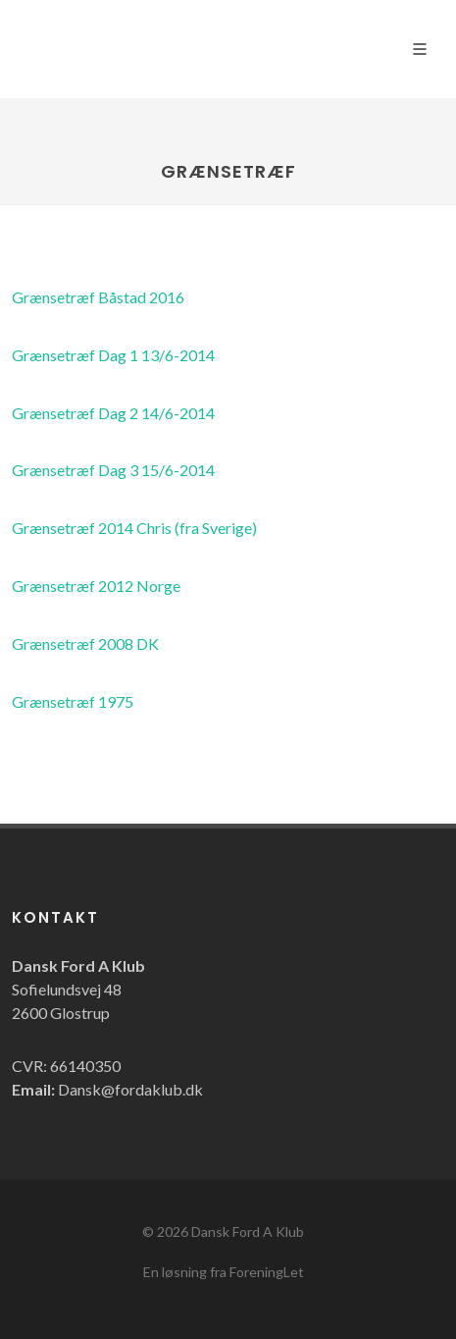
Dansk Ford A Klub (247, 1231)
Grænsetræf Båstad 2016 (98, 297)
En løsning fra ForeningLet (223, 1271)
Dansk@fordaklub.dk (130, 1089)
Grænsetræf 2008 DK (85, 643)
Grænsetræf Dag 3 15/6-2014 (113, 469)
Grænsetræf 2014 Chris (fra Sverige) (134, 527)
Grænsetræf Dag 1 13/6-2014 (113, 355)
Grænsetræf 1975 (72, 701)
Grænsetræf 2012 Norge (96, 585)
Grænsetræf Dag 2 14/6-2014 (113, 412)
